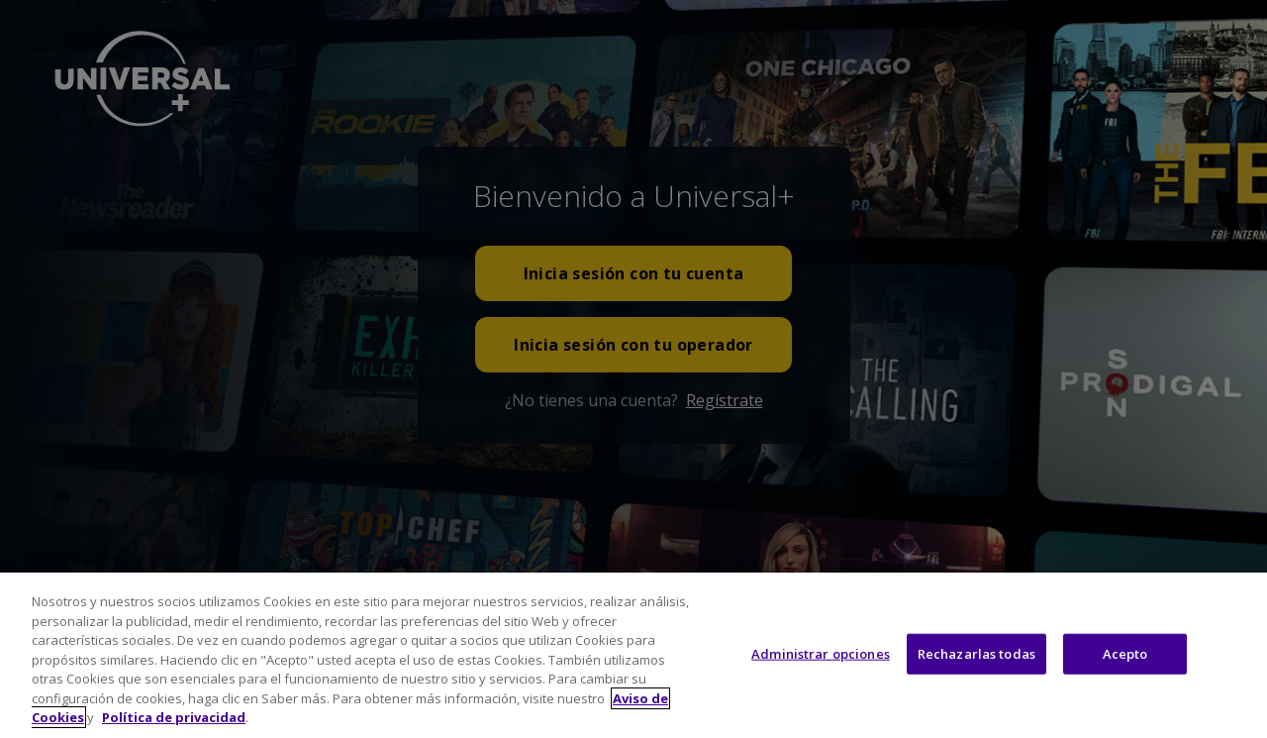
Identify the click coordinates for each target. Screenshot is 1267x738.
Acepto (1125, 680)
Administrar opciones (820, 680)
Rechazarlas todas (976, 680)
